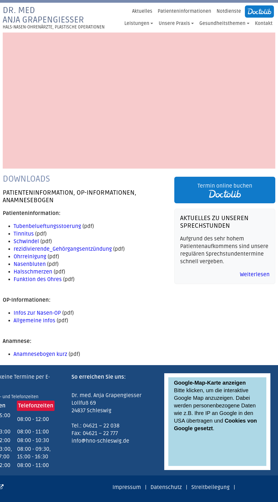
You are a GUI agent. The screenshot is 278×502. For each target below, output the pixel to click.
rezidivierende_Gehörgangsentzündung (63, 249)
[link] (223, 190)
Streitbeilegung (210, 487)
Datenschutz (166, 487)
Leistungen (136, 23)
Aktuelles (142, 11)
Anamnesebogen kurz (40, 354)
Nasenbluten (30, 264)
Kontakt (264, 23)
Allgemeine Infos (34, 320)
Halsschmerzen (33, 272)
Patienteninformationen (184, 11)
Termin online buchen (224, 190)
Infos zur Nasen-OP (37, 313)
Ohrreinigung (30, 256)
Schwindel (26, 241)
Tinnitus (24, 234)
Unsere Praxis (174, 23)
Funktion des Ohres (38, 279)
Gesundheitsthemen (222, 23)
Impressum (126, 487)
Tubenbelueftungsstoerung (47, 226)
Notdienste (229, 11)
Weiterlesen (255, 274)
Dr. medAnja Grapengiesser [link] (54, 17)
